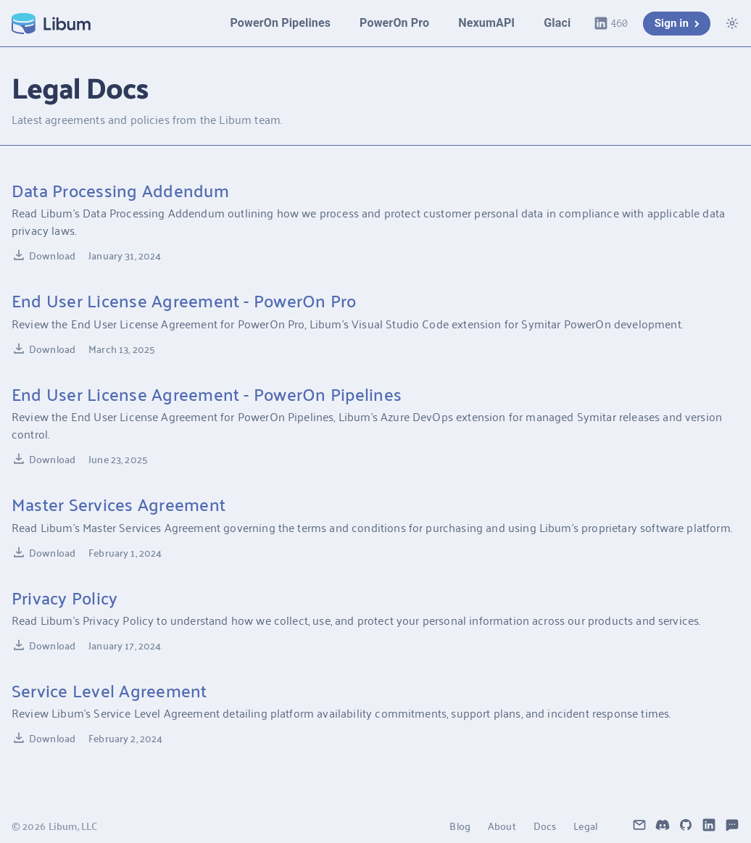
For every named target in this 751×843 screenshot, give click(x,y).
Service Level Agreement (109, 690)
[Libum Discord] (662, 825)
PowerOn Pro (394, 23)
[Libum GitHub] (686, 825)
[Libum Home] (51, 23)
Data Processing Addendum (120, 189)
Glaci (557, 23)
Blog (459, 825)
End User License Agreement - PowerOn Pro (184, 300)
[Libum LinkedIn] (709, 825)
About (502, 825)
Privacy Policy (64, 597)
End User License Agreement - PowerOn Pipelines (207, 393)
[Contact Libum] (639, 825)
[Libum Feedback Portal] (732, 825)
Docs (545, 825)
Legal (585, 825)
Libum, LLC (73, 825)
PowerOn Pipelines (280, 23)
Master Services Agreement (118, 503)
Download (43, 255)
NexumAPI (486, 23)
